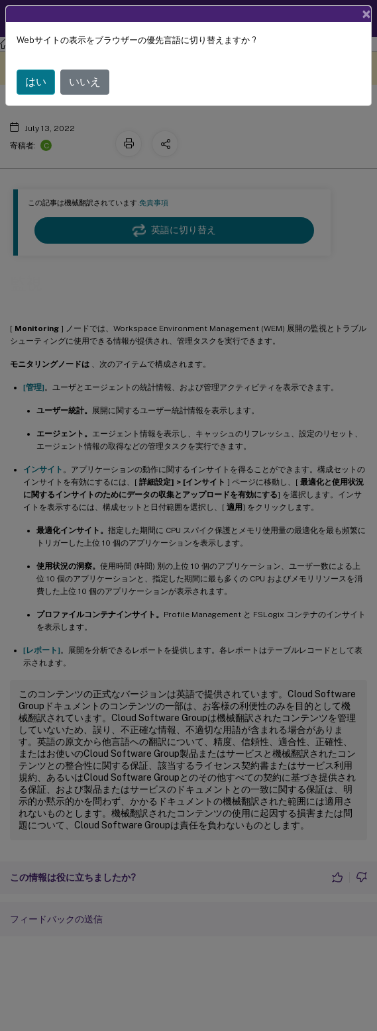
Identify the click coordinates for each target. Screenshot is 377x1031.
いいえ (85, 81)
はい (35, 81)
